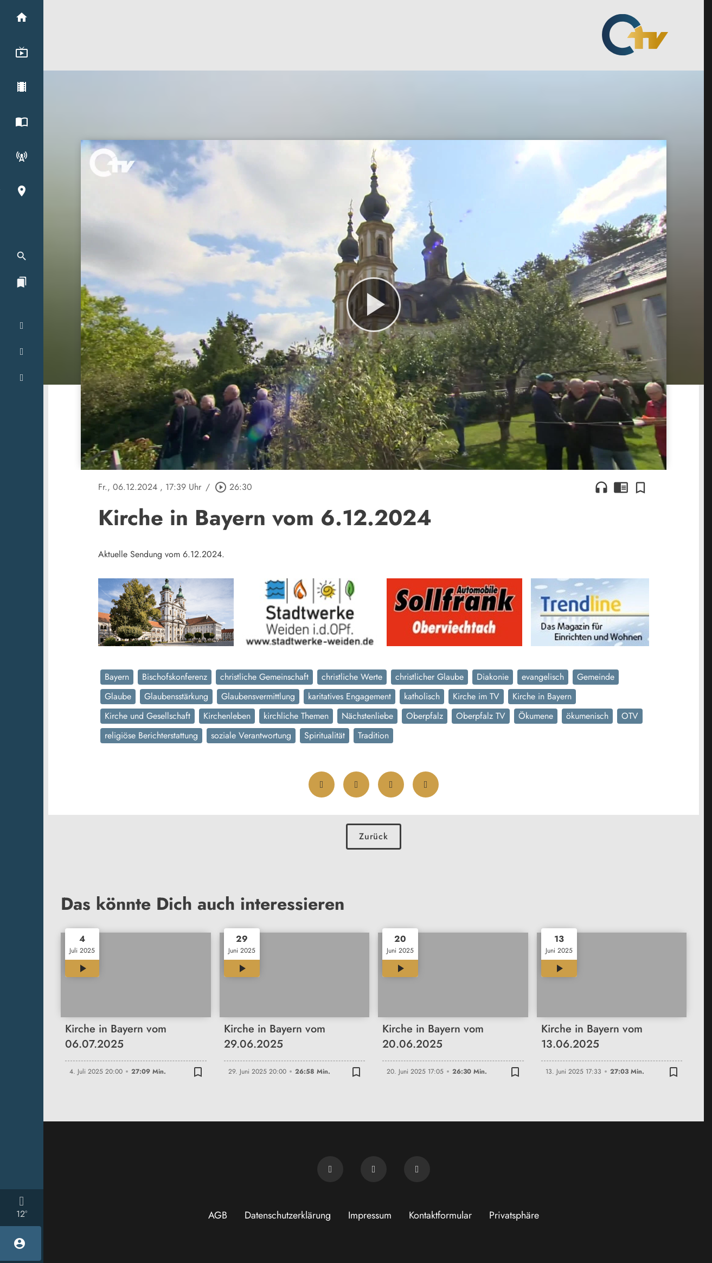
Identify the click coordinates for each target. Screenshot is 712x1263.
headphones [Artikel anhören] (601, 487)
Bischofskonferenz (174, 677)
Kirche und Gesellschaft (147, 716)
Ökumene (535, 716)
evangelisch (543, 677)
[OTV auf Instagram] (417, 1169)
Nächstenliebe (367, 716)
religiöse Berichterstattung (151, 735)
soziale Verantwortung (251, 735)
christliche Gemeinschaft (264, 677)
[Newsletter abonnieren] (330, 1169)
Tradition (373, 735)
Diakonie (493, 677)
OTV (629, 716)
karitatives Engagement (349, 696)
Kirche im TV (476, 696)
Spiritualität (324, 735)
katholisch (422, 696)
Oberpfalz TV (480, 716)
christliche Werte (352, 677)
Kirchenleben (227, 716)
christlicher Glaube (429, 677)
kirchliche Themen (296, 716)
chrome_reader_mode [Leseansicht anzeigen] (620, 487)
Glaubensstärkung (176, 696)
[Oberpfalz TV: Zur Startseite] (635, 35)
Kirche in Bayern (542, 696)
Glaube (118, 696)
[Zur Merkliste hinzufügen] (640, 487)
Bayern (117, 677)
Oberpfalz (424, 716)
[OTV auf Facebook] (374, 1169)
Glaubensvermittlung (258, 696)
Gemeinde (595, 677)
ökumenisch (587, 716)
